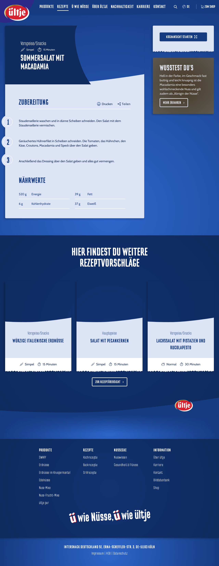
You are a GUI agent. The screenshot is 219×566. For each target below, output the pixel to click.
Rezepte (63, 6)
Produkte (47, 6)
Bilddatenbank (161, 480)
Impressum (98, 553)
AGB (108, 553)
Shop (156, 487)
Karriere (143, 6)
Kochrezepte (90, 457)
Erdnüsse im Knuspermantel (54, 472)
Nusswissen (120, 457)
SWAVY (42, 457)
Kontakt (159, 6)
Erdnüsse (44, 465)
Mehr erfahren (172, 102)
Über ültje (100, 6)
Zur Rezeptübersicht (107, 381)
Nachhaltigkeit (122, 6)
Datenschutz (120, 553)
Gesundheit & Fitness (126, 465)
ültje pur (44, 502)
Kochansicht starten (181, 36)
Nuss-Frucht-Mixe (49, 495)
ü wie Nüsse (80, 6)
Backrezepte (90, 465)
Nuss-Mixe (45, 487)
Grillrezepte (90, 472)
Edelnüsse (44, 480)
